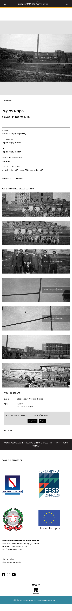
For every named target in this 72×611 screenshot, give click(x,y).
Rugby (20, 404)
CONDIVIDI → (19, 178)
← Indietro (7, 101)
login (42, 421)
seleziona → (7, 178)
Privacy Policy (8, 559)
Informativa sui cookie (12, 562)
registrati (32, 421)
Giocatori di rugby (25, 406)
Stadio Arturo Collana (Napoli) (30, 399)
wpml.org (37, 600)
